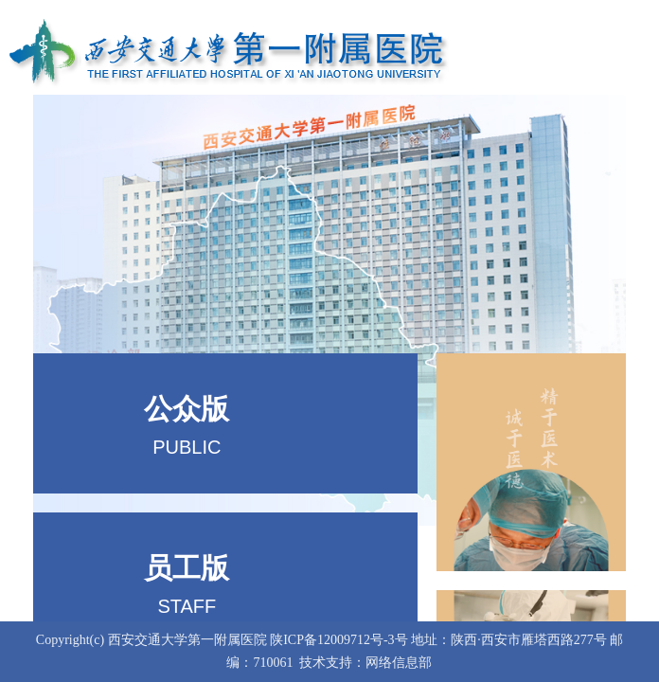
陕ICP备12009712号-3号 (338, 640)
